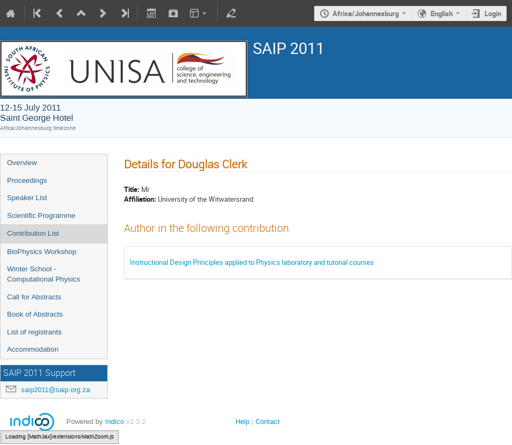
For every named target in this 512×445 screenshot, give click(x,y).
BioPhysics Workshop (42, 252)
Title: (132, 189)
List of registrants (34, 332)
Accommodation (33, 349)
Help (243, 421)
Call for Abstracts (34, 297)
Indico (114, 421)
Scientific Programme (41, 215)
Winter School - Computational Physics (43, 274)
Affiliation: (140, 199)
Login (493, 13)
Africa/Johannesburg (366, 13)
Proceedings (27, 180)
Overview (22, 163)
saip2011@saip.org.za (55, 389)
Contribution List (33, 233)
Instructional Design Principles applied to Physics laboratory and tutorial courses (252, 262)
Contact (267, 421)
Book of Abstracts (35, 314)
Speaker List (27, 198)
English (442, 13)
